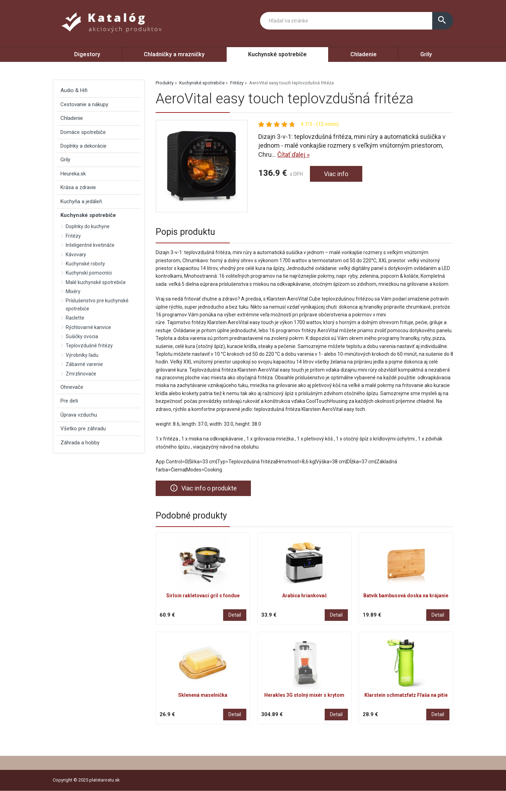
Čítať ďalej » (293, 154)
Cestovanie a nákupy (84, 104)
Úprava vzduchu (78, 415)
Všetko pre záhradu (83, 428)
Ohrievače (71, 387)
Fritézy (237, 82)
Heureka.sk (73, 174)
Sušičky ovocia (82, 336)
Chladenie (363, 54)
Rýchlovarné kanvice (88, 327)
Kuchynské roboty (85, 263)
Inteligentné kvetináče (90, 245)
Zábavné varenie (84, 364)
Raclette (75, 318)
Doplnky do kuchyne (88, 226)
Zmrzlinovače (81, 374)
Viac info (336, 174)
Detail (234, 615)
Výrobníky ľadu (82, 355)
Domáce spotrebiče (83, 132)
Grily (426, 54)
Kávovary (76, 254)
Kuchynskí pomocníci (89, 273)
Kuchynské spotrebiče (277, 54)
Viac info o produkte (203, 488)
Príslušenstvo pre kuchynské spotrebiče (97, 304)
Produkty (165, 82)
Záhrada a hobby (79, 442)
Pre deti (69, 401)
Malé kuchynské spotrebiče (96, 282)
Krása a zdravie (78, 187)
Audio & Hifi (73, 90)
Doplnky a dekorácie (83, 146)
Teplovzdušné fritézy (89, 345)
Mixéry (73, 291)
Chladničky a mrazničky (174, 54)
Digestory (87, 54)
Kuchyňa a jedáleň (81, 201)
